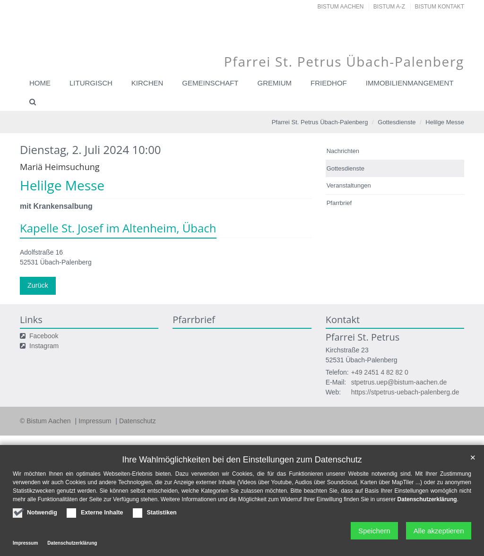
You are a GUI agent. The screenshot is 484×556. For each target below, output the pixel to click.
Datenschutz (137, 420)
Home (40, 83)
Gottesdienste (396, 122)
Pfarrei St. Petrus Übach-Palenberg (320, 122)
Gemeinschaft (210, 83)
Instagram (44, 345)
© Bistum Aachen (46, 420)
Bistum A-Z (389, 6)
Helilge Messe (444, 122)
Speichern (372, 531)
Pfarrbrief (339, 202)
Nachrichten (343, 150)
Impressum (95, 420)
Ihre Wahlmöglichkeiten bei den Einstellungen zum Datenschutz (242, 459)
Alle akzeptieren (438, 531)
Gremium (275, 83)
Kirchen (147, 83)
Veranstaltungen (349, 185)
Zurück (37, 285)
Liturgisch (90, 83)
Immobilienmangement (410, 83)
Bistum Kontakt (439, 6)
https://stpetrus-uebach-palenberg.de (405, 391)
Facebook (43, 335)
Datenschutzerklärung (427, 499)
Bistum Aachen (341, 6)
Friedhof (329, 83)
